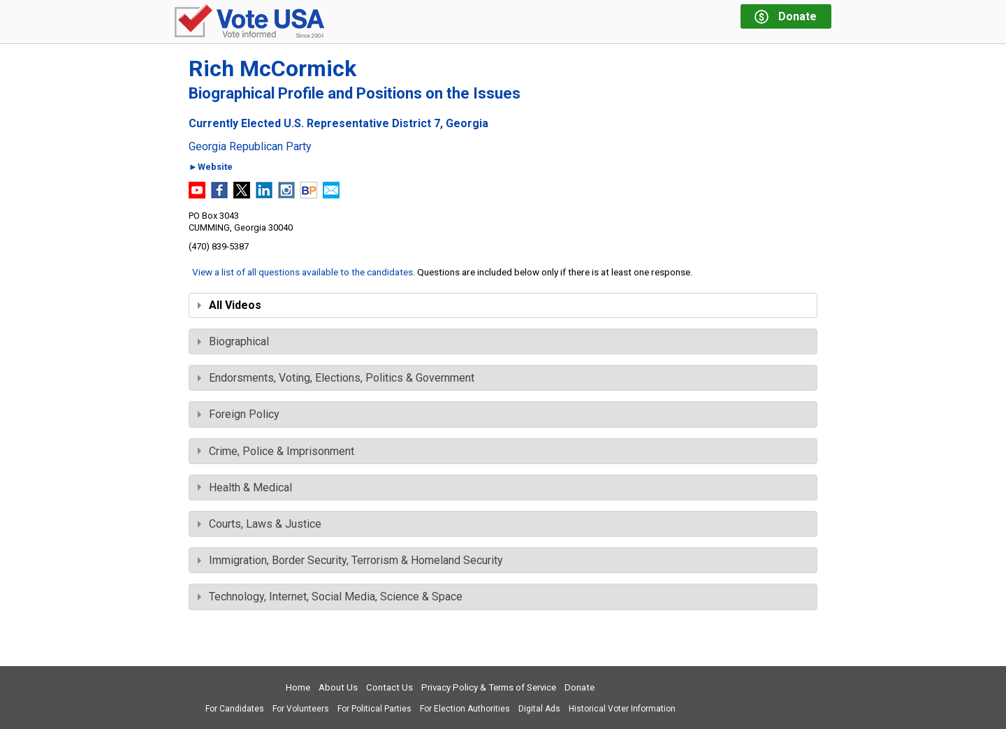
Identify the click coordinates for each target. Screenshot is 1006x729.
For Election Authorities (465, 709)
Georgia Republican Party (250, 146)
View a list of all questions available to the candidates (302, 271)
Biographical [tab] (233, 341)
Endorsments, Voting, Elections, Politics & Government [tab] (336, 377)
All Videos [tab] (229, 305)
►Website (211, 167)
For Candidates (234, 709)
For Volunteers (300, 709)
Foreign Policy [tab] (238, 414)
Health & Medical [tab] (245, 487)
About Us (338, 687)
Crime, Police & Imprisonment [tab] (276, 451)
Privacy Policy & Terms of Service (488, 687)
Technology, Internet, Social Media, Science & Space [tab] (330, 596)
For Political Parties (374, 709)
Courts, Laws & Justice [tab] (259, 523)
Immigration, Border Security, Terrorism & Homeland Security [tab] (350, 560)
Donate (579, 687)
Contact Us (389, 687)
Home (298, 687)
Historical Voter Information (622, 709)
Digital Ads (539, 709)
